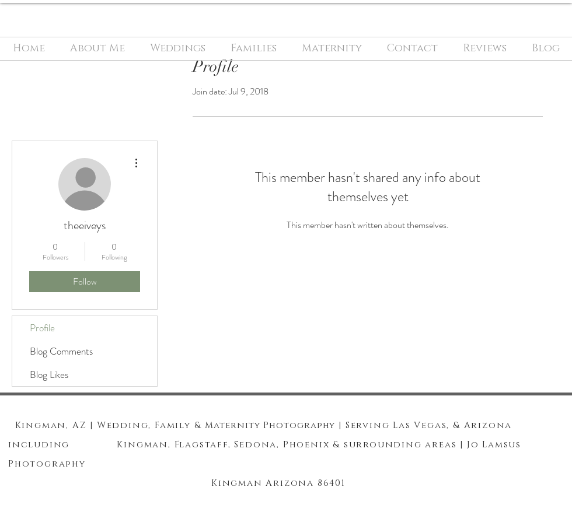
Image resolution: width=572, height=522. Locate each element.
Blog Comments (61, 351)
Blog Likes (49, 374)
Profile (42, 328)
